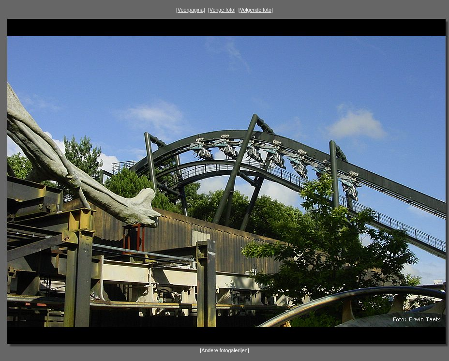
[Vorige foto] (222, 10)
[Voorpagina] (190, 10)
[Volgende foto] (256, 10)
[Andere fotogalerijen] (224, 350)
